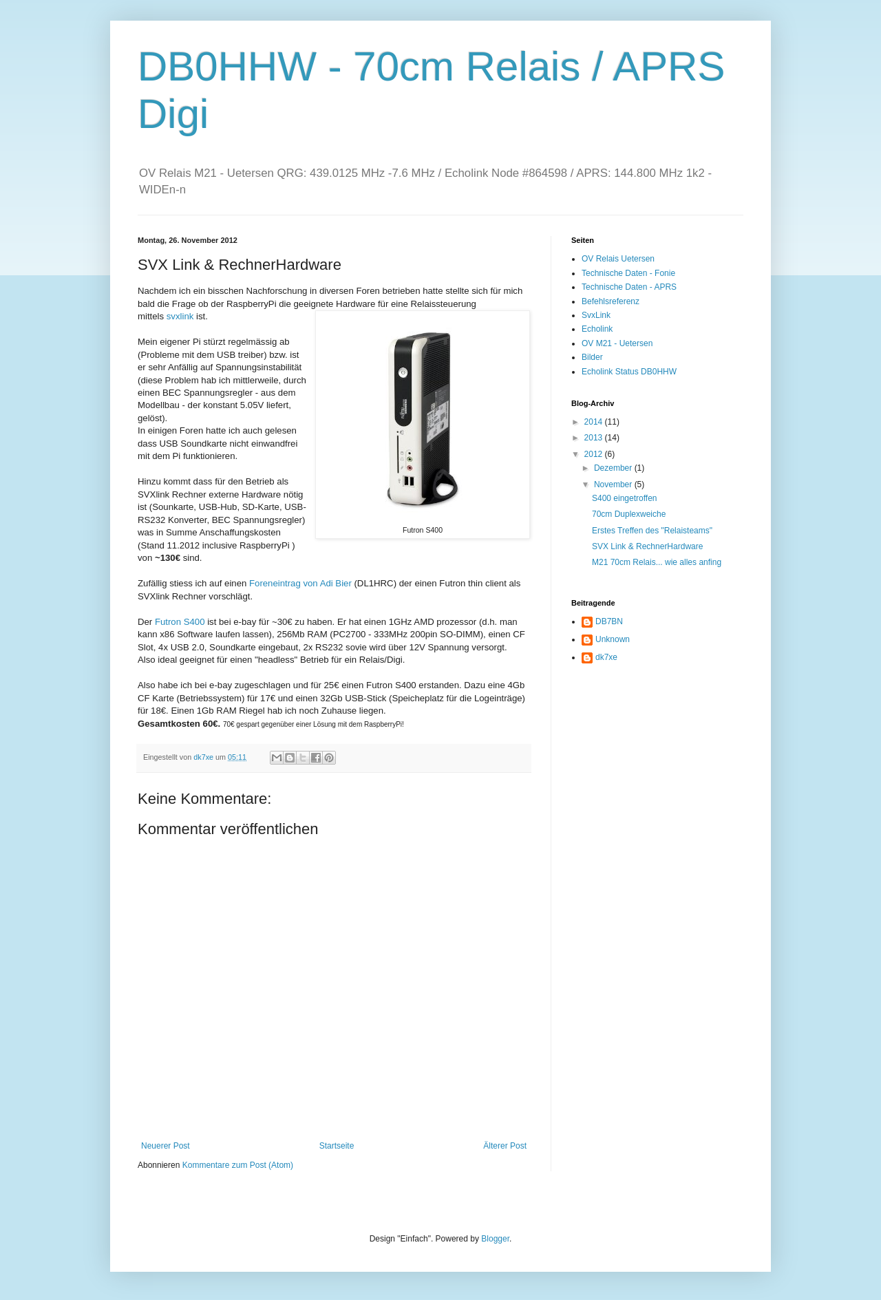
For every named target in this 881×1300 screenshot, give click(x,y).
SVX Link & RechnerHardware (647, 546)
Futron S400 (180, 622)
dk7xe (606, 657)
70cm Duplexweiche (629, 514)
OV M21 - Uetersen (617, 343)
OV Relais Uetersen (618, 259)
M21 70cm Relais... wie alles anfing (656, 562)
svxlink (180, 316)
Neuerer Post (165, 1146)
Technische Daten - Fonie (628, 273)
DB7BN (609, 621)
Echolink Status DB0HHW (629, 371)
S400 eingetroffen (624, 498)
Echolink (597, 329)
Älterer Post (505, 1146)
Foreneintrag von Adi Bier (300, 583)
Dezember (614, 468)
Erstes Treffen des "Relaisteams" (652, 530)
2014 (594, 422)
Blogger (495, 1239)
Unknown (612, 639)
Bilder (592, 357)
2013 (594, 438)
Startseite (336, 1146)
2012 (594, 454)
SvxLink (596, 315)
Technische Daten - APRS (629, 287)
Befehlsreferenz (610, 301)
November (614, 484)
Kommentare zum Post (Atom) (237, 1165)
